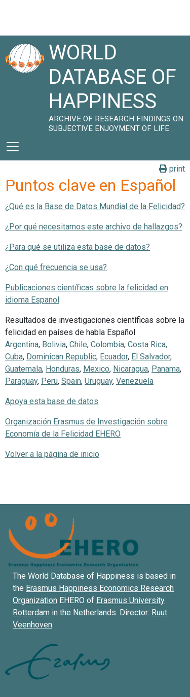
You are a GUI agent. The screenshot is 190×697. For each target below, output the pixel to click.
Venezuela (135, 381)
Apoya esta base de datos (51, 401)
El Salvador (150, 356)
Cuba (14, 356)
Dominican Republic (61, 356)
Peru (49, 381)
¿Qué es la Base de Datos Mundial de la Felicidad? (95, 206)
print (172, 169)
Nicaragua (130, 369)
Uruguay (98, 381)
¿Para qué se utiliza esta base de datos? (77, 247)
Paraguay (21, 381)
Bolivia (54, 344)
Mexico (96, 369)
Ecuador (114, 356)
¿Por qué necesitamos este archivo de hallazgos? (93, 226)
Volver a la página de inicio (52, 454)
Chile (78, 344)
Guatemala (23, 369)
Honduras (63, 369)
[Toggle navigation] (12, 146)
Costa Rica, (147, 344)
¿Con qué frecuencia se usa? (56, 267)
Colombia (107, 344)
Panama (165, 369)
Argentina (22, 344)
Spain (71, 381)
